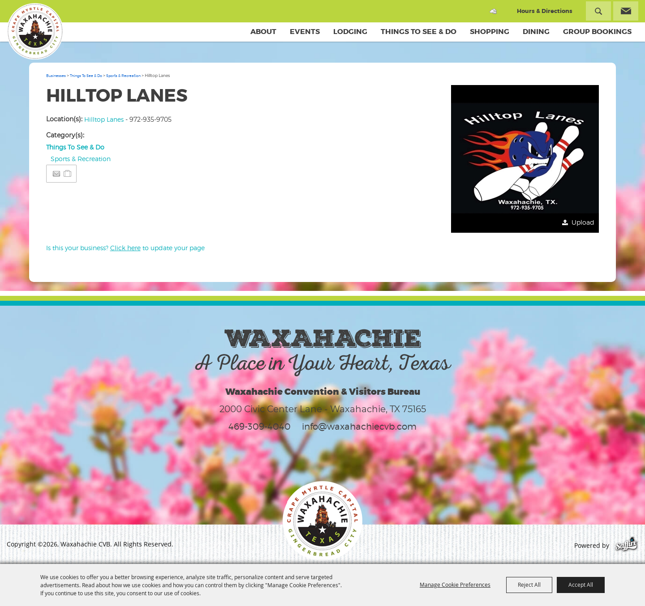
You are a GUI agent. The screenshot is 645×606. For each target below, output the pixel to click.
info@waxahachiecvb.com (359, 426)
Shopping (489, 31)
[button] (525, 159)
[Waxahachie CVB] (35, 31)
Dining (536, 31)
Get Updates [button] (625, 11)
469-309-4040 (259, 426)
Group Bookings (597, 31)
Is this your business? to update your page (125, 248)
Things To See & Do (418, 31)
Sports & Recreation (123, 75)
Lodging (350, 31)
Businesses (56, 75)
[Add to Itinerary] (68, 173)
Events (305, 31)
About (263, 31)
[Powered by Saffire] (626, 545)
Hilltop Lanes (104, 119)
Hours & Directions (544, 11)
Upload (583, 222)
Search (598, 11)
